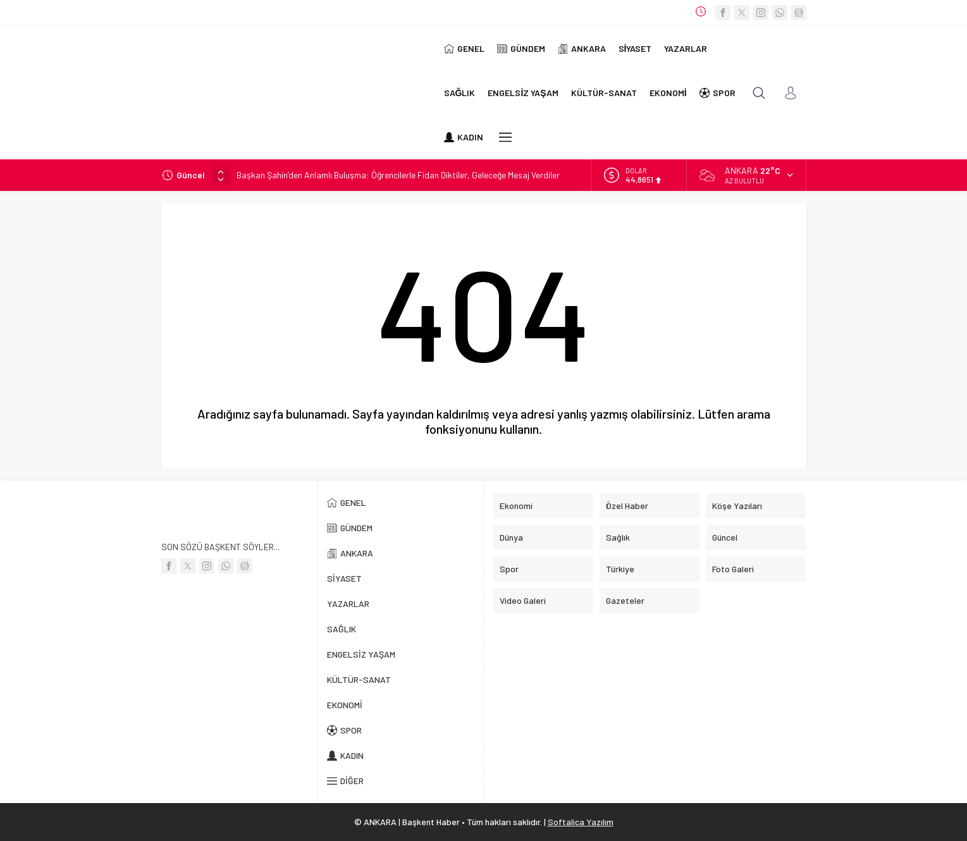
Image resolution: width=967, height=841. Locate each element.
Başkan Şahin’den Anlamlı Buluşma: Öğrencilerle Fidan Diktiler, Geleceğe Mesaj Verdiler (398, 174)
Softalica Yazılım (580, 821)
